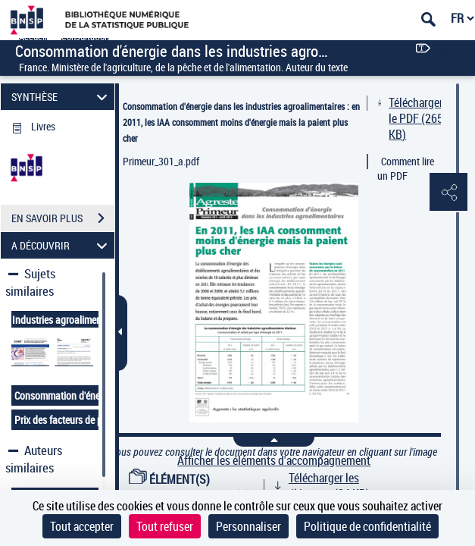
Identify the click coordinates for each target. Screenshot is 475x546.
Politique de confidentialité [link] (367, 526)
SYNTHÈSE (61, 96)
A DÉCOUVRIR (61, 245)
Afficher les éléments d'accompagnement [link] (273, 461)
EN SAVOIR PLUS (62, 218)
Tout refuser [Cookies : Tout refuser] (164, 526)
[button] (448, 192)
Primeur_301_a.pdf (161, 161)
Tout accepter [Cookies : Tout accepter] (82, 526)
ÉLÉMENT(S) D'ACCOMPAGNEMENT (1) (189, 487)
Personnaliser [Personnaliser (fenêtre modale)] (248, 526)
